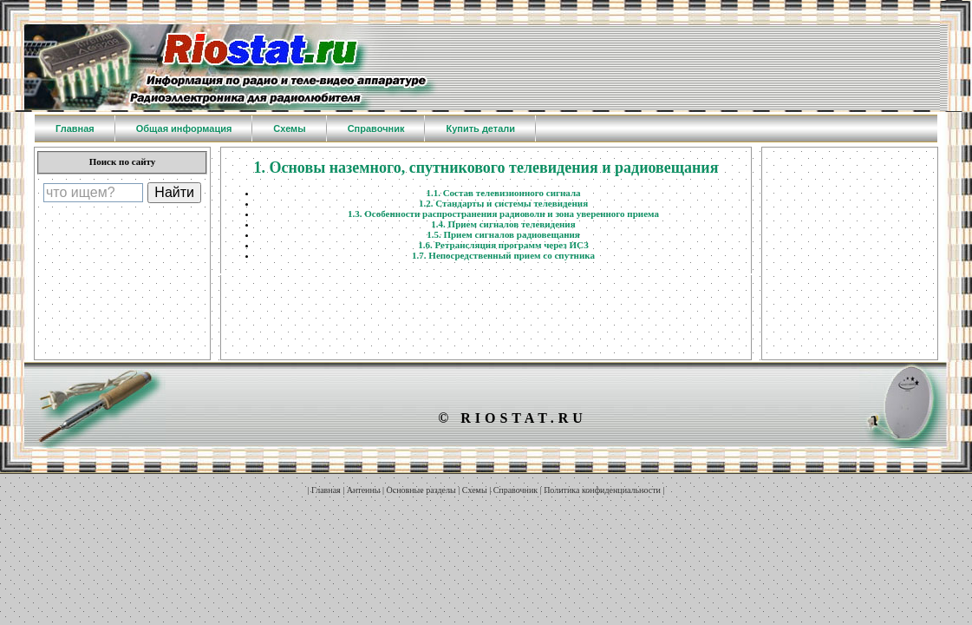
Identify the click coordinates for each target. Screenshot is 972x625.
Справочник (515, 490)
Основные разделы (421, 490)
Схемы (474, 490)
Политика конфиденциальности (602, 490)
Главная (326, 490)
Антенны (364, 490)
